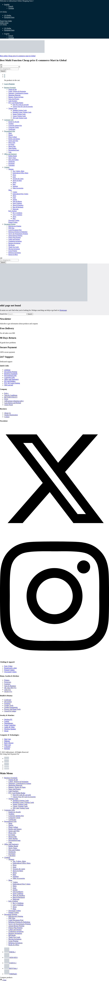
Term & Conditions (10, 395)
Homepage (63, 310)
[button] (3, 980)
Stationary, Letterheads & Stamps (18, 93)
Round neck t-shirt (10, 668)
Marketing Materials (14, 95)
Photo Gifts (11, 142)
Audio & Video (9, 727)
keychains (11, 144)
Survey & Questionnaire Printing (18, 233)
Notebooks (11, 161)
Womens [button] (11, 169)
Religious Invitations (14, 252)
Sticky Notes (12, 158)
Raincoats (15, 209)
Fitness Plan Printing (14, 237)
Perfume (7, 748)
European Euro (9, 17)
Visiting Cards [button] (12, 108)
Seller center (4, 23)
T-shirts (15, 192)
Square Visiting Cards (19, 114)
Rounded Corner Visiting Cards (22, 112)
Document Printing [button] (9, 224)
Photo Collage (12, 137)
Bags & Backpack (18, 207)
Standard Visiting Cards (20, 110)
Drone (6, 731)
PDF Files (11, 228)
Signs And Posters (13, 99)
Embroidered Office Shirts (20, 173)
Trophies (11, 123)
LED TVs (7, 690)
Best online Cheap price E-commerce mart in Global (17, 56)
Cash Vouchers (12, 101)
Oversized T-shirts (13, 220)
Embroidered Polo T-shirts (20, 194)
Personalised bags (13, 150)
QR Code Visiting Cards (20, 118)
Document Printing (10, 372)
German (11, 8)
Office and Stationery (11, 379)
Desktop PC (8, 719)
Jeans (14, 177)
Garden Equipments (11, 707)
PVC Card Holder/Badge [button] (15, 103)
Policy (6, 393)
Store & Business (10, 686)
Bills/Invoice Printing (14, 226)
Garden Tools (8, 705)
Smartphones (8, 723)
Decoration (8, 702)
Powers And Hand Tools (12, 709)
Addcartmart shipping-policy (14, 401)
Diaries (10, 135)
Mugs (10, 133)
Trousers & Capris (18, 178)
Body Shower (8, 743)
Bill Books (11, 245)
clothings (7, 370)
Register (12, 84)
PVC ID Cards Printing (12, 383)
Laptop (6, 721)
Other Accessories (18, 188)
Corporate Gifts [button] (8, 120)
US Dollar (7, 15)
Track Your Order (6, 21)
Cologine (7, 747)
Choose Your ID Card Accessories (23, 106)
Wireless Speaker (10, 729)
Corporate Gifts (9, 377)
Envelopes (11, 163)
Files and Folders (13, 159)
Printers (6, 680)
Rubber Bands (12, 156)
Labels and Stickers (14, 239)
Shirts (14, 196)
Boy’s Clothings (17, 213)
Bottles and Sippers (14, 139)
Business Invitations (14, 243)
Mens (10, 880)
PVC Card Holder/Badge (16, 793)
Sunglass (15, 186)
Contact (6, 417)
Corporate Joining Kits (15, 125)
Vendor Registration (11, 415)
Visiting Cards (13, 799)
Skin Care (7, 745)
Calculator (11, 165)
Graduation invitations (15, 241)
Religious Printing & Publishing (17, 232)
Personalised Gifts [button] (9, 131)
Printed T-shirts (12, 222)
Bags (14, 184)
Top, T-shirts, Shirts (18, 171)
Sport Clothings (17, 203)
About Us (7, 413)
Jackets (15, 199)
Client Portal (8, 405)
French (10, 6)
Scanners (7, 684)
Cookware (7, 700)
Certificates (11, 129)
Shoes (14, 182)
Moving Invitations (14, 249)
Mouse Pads (12, 146)
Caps (9, 152)
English (6, 4)
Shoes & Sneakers (18, 205)
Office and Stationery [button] (10, 154)
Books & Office (13, 254)
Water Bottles (12, 148)
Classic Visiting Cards (19, 116)
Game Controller (10, 725)
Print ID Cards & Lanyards (21, 104)
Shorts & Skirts (17, 180)
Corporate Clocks (13, 127)
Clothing (7, 857)
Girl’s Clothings (17, 215)
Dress (14, 175)
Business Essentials (10, 374)
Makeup (7, 741)
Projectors (7, 682)
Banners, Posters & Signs (15, 97)
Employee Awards (13, 122)
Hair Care (7, 739)
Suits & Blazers (17, 201)
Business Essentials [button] (10, 87)
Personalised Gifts (10, 375)
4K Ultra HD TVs (10, 688)
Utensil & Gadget (10, 711)
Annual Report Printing (15, 235)
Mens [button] (10, 190)
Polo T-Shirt (8, 666)
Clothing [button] (6, 167)
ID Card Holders (9, 381)
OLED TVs (8, 691)
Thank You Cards (13, 247)
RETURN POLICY (10, 397)
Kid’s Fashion (13, 901)
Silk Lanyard (8, 385)
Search (3, 71)
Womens (11, 859)
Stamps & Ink (12, 89)
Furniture (7, 703)
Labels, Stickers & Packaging (17, 91)
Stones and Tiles (13, 140)
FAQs (6, 399)
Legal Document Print (14, 230)
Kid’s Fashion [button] (12, 211)
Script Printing (12, 251)
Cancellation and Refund (12, 403)
